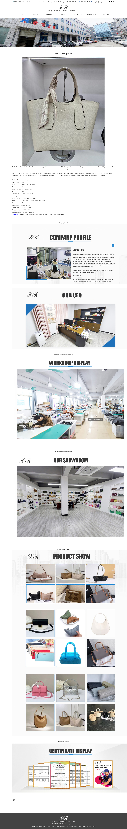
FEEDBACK (105, 15)
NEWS (63, 15)
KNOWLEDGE (77, 15)
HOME (21, 15)
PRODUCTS (49, 15)
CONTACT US (91, 15)
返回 (13, 800)
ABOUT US (35, 15)
